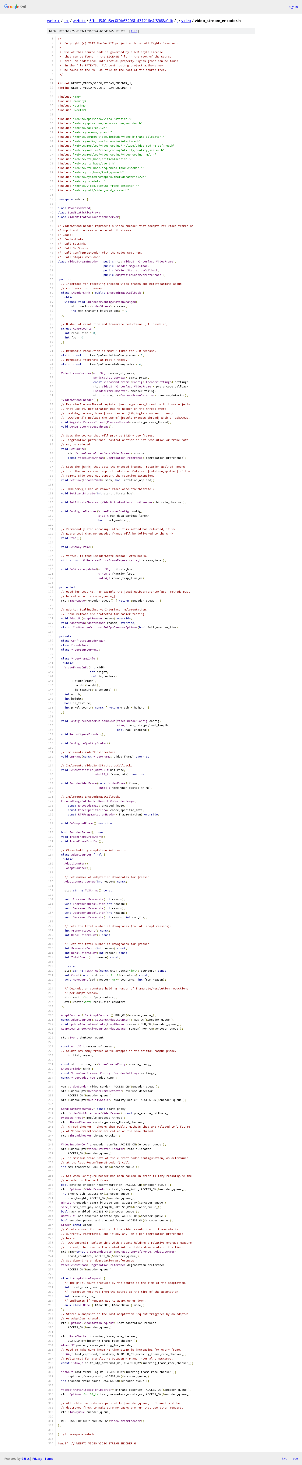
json (294, 1458)
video (186, 20)
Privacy (37, 1459)
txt (284, 1458)
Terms (49, 1459)
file (134, 31)
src (66, 20)
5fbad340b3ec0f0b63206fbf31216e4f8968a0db (131, 20)
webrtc (53, 20)
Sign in (293, 7)
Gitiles (25, 1459)
